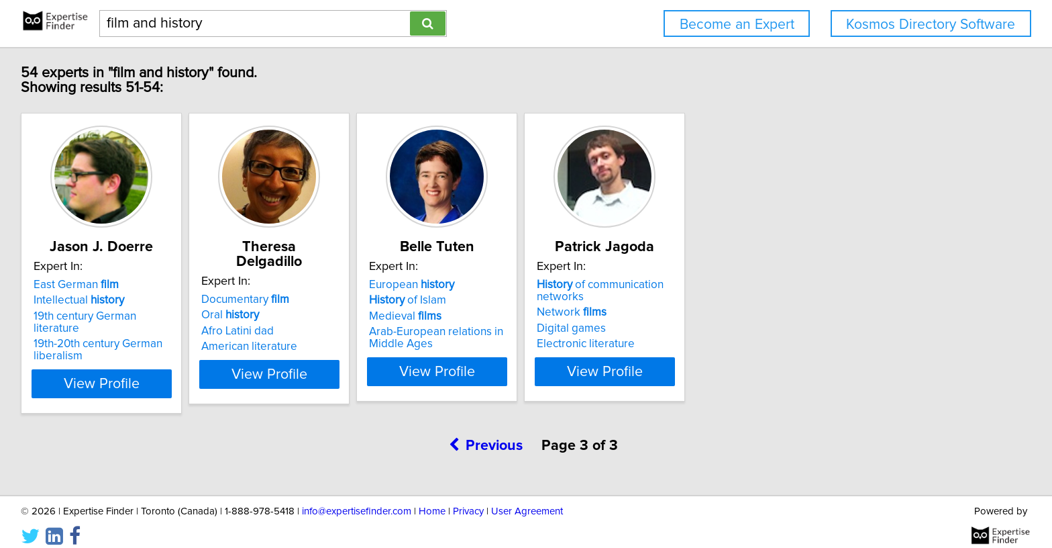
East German (78, 285)
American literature (285, 332)
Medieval (474, 316)
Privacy (468, 499)
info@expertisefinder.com (356, 499)
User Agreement (527, 499)
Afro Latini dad (273, 316)
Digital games (673, 328)
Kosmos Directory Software (930, 24)
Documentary (281, 285)
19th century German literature (111, 316)
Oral (266, 300)
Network (674, 312)
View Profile (120, 371)
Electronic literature (688, 344)
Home (432, 499)
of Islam (476, 300)
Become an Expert (737, 24)
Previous (486, 433)
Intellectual (81, 300)
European (480, 285)
